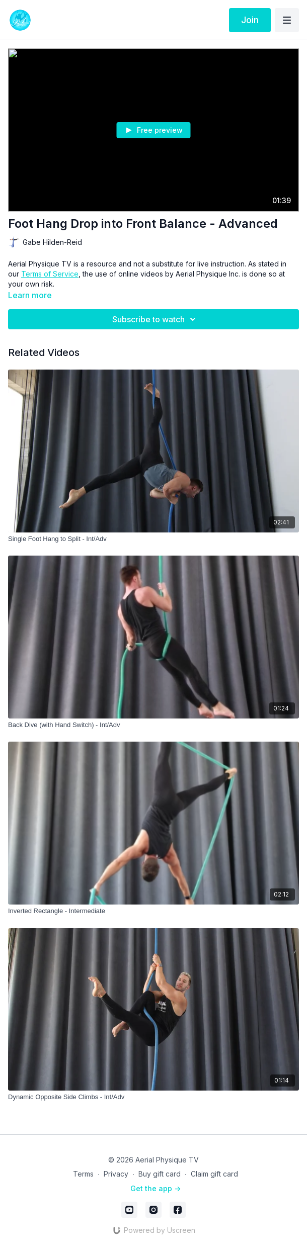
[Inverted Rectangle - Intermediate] (153, 911)
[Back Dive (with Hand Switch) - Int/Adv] (153, 725)
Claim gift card (214, 1174)
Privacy (116, 1174)
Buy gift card (159, 1174)
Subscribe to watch (155, 319)
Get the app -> (155, 1188)
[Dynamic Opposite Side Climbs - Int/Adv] (153, 1097)
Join (250, 20)
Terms (83, 1174)
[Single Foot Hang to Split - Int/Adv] (153, 539)
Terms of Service (50, 273)
